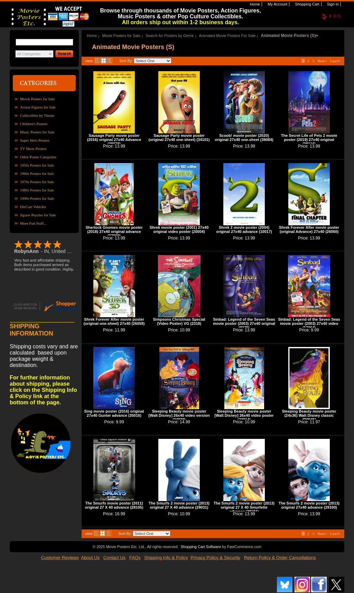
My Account (277, 4)
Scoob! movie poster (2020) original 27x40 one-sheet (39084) (244, 137)
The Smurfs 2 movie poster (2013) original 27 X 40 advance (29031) (179, 505)
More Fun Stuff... (33, 223)
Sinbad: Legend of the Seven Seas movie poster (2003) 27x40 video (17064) (309, 323)
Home (254, 4)
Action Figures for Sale (38, 107)
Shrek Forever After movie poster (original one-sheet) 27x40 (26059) (114, 321)
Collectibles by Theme (37, 115)
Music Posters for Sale (37, 132)
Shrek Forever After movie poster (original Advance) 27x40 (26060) (309, 229)
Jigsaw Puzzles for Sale (38, 215)
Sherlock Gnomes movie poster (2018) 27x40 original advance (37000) (113, 231)
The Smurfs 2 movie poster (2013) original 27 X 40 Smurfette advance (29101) (244, 507)
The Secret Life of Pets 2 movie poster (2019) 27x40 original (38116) (309, 139)
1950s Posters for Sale (37, 165)
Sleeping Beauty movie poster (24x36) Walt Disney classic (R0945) (309, 415)
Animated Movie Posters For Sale (227, 36)
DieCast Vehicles (33, 207)
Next (322, 61)
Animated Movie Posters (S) (288, 35)
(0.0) (335, 16)
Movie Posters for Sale (37, 99)
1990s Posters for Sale (37, 198)
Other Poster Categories (38, 157)
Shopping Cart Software (200, 547)
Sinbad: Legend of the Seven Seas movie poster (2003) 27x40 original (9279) (244, 323)
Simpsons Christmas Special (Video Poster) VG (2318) (179, 321)
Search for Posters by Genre (170, 36)
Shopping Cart (306, 4)
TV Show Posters (33, 149)
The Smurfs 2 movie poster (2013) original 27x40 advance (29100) (309, 505)
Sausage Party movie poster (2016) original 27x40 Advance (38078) (114, 139)
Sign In (332, 4)
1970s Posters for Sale (37, 182)
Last (335, 61)
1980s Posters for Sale (37, 190)
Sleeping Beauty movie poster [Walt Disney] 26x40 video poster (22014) (243, 415)
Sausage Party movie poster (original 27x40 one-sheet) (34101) (179, 137)
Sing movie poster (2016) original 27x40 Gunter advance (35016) (114, 413)
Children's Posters (33, 124)
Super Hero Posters (34, 140)
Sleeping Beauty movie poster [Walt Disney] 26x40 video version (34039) (179, 415)
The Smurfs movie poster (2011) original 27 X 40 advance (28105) (114, 505)
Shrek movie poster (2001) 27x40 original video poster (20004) (179, 229)
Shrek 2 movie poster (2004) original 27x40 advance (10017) (244, 229)
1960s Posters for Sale (37, 173)
